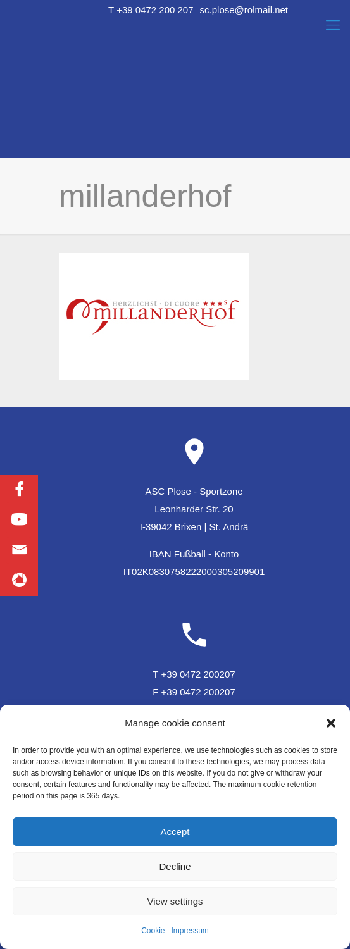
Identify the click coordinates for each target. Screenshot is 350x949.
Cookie (153, 930)
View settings (175, 901)
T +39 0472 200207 (194, 674)
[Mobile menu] (333, 25)
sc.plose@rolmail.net (244, 9)
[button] (331, 723)
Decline (175, 866)
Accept (175, 831)
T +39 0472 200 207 (150, 9)
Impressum (190, 930)
